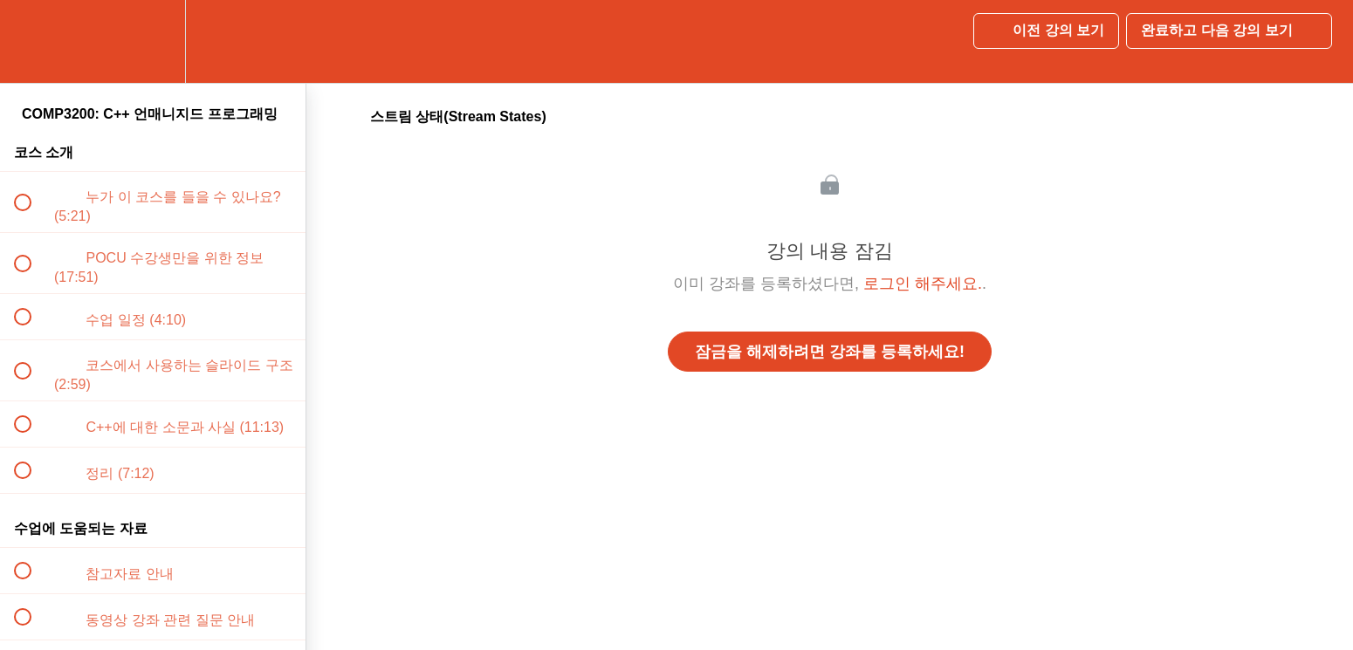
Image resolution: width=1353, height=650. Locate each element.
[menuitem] (152, 41)
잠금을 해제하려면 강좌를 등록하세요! (830, 351)
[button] (32, 41)
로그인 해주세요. (922, 283)
